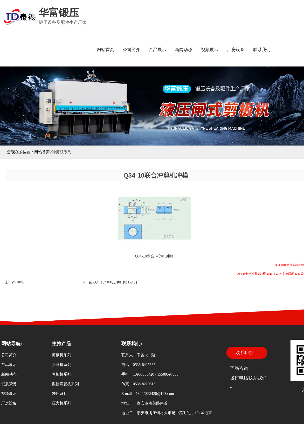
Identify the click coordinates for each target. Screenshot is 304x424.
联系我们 (261, 49)
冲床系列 (59, 393)
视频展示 (209, 49)
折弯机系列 (61, 365)
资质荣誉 (9, 384)
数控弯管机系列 (65, 384)
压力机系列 (61, 403)
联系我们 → (246, 352)
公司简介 (131, 49)
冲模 (20, 282)
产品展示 (157, 49)
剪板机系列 (61, 355)
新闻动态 (183, 49)
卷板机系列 (61, 374)
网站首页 (105, 49)
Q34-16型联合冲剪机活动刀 (115, 282)
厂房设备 (235, 49)
